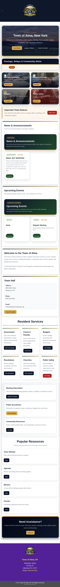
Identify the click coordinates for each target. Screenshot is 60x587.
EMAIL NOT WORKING (15, 158)
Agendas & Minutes (29, 48)
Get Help (10, 430)
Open (6, 460)
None (8, 225)
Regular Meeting (39, 225)
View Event (9, 236)
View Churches (28, 373)
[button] (2, 11)
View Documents (12, 413)
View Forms (28, 350)
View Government (9, 347)
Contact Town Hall (43, 48)
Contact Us (30, 532)
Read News (9, 176)
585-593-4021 (32, 570)
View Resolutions (9, 373)
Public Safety (52, 112)
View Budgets (47, 347)
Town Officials (17, 48)
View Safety (47, 375)
